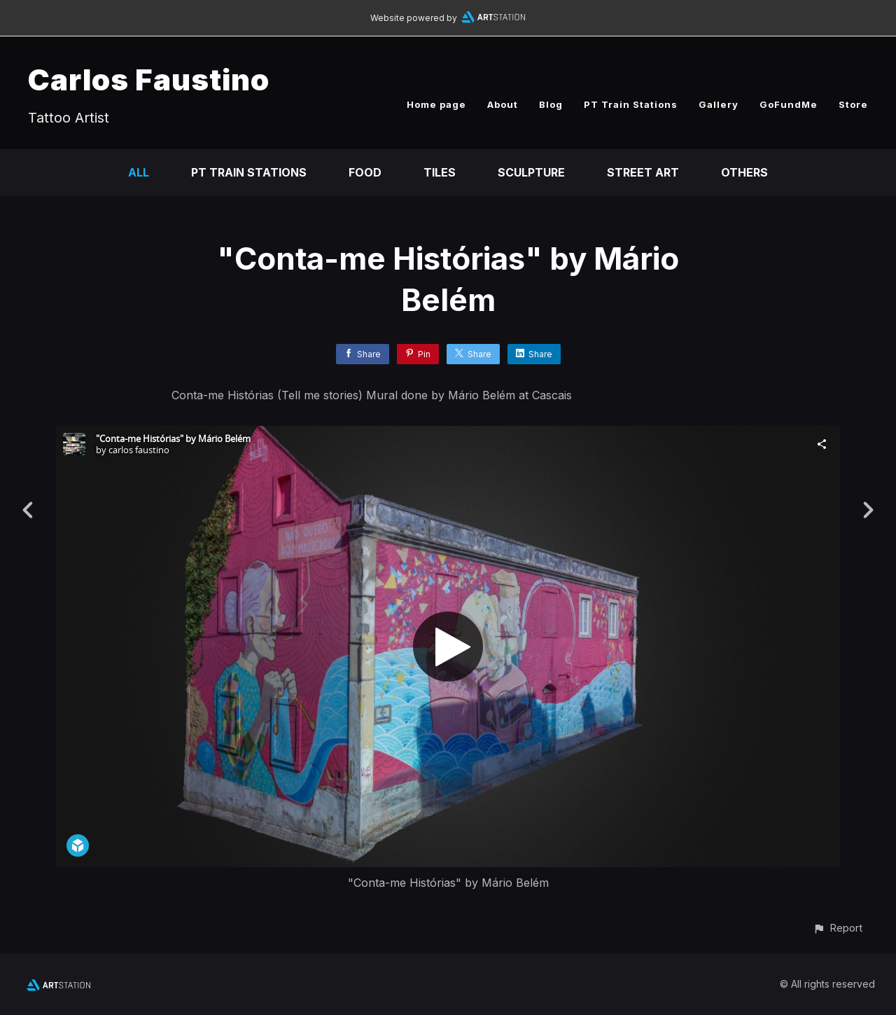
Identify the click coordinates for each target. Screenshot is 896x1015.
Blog (551, 104)
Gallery (718, 104)
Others (744, 172)
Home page (436, 104)
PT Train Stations (631, 104)
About (502, 104)
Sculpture (531, 172)
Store (853, 104)
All (138, 172)
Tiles (440, 172)
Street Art (643, 172)
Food (365, 172)
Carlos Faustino (149, 79)
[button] (837, 927)
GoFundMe (789, 104)
